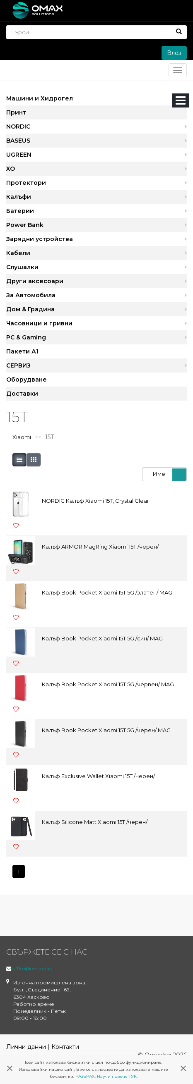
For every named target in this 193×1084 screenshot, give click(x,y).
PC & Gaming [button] (26, 337)
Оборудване (26, 379)
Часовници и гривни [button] (39, 323)
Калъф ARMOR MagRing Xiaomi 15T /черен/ (100, 546)
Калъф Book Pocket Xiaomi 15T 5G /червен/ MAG (108, 684)
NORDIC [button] (18, 126)
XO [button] (10, 168)
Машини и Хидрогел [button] (39, 98)
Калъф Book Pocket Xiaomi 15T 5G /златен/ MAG (107, 592)
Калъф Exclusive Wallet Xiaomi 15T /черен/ (98, 776)
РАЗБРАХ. (85, 1076)
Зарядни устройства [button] (39, 239)
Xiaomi (21, 437)
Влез (174, 53)
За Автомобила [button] (30, 295)
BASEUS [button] (18, 140)
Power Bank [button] (24, 225)
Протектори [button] (26, 182)
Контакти (65, 1047)
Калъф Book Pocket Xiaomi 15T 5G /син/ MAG (102, 638)
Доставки (22, 393)
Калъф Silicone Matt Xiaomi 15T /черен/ (94, 822)
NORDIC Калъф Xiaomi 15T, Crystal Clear (95, 500)
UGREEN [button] (18, 154)
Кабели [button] (18, 253)
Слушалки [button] (22, 267)
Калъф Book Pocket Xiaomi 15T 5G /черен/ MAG (106, 730)
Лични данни (26, 1047)
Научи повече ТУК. (117, 1076)
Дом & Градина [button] (30, 309)
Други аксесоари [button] (34, 281)
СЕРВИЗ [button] (18, 365)
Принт (16, 112)
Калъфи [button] (18, 197)
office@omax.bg (32, 968)
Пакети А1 (22, 351)
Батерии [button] (20, 211)
